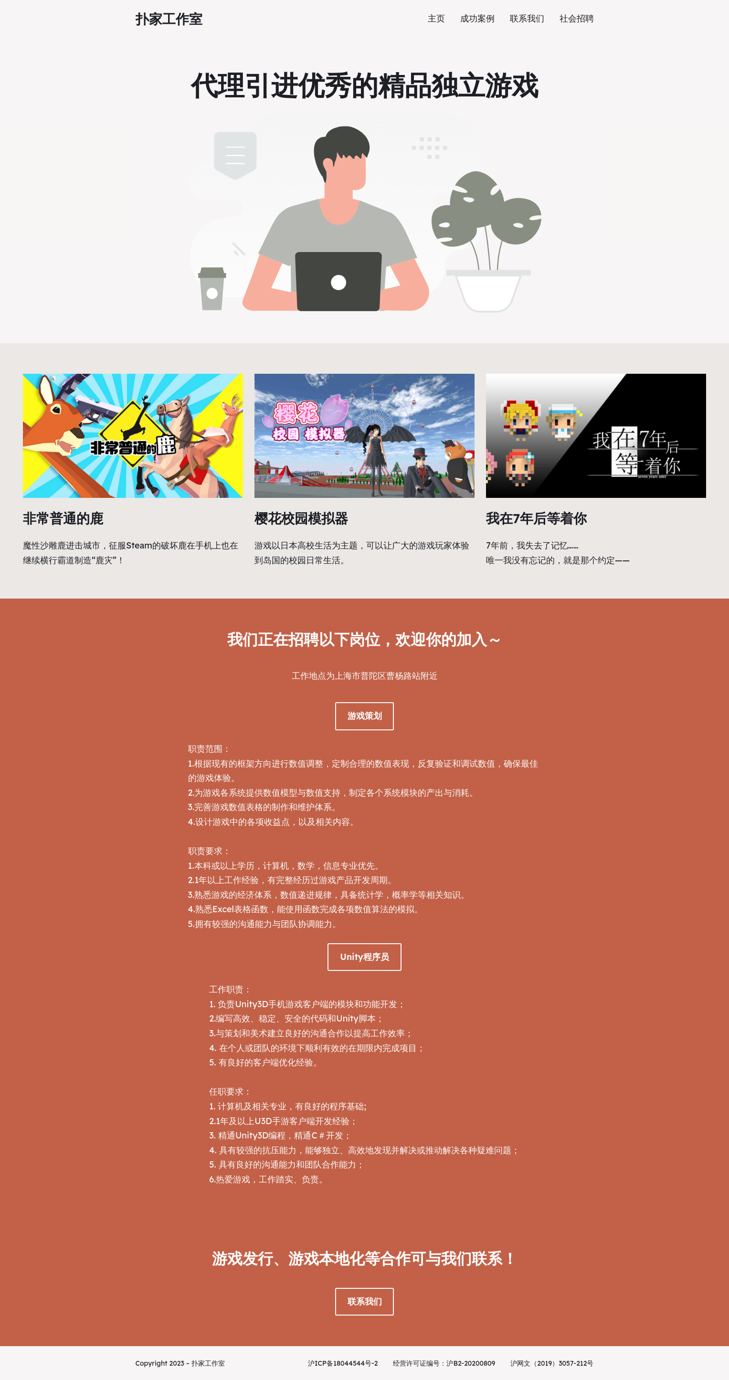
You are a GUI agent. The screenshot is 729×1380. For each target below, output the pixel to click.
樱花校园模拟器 (301, 518)
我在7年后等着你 (536, 518)
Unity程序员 (364, 956)
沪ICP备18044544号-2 (343, 1363)
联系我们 (365, 1301)
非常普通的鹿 (63, 518)
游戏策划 (365, 715)
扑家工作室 (169, 19)
